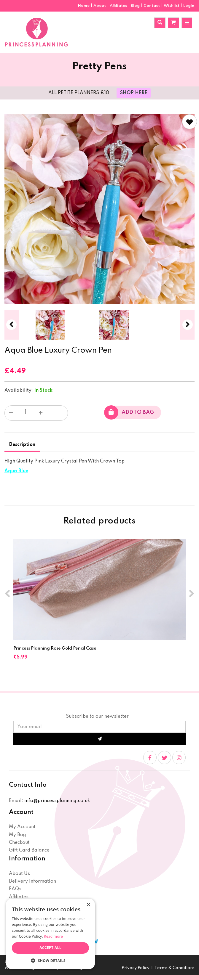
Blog (136, 6)
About (100, 6)
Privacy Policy (135, 968)
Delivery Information (32, 881)
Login (188, 6)
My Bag (17, 835)
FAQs (15, 889)
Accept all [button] (50, 947)
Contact (152, 6)
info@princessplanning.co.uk (57, 801)
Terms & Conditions (175, 968)
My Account (22, 827)
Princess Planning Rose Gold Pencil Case (54, 648)
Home (84, 6)
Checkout (19, 842)
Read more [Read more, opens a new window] (53, 936)
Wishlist (171, 6)
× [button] (88, 905)
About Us (19, 873)
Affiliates (119, 6)
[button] (50, 960)
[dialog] (50, 934)
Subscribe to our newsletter (97, 716)
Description (22, 444)
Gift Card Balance (29, 850)
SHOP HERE (133, 93)
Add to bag (129, 412)
